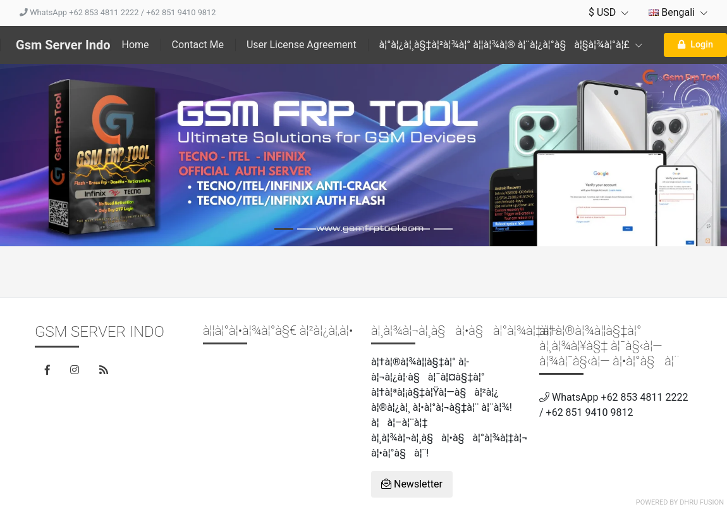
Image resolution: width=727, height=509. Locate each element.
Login (695, 44)
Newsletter (412, 484)
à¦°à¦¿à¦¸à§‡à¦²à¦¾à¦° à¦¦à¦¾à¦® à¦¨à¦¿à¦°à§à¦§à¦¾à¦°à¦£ (510, 45)
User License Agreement (302, 45)
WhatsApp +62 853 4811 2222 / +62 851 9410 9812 (118, 12)
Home (135, 45)
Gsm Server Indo (63, 45)
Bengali (678, 12)
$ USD (608, 12)
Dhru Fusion (702, 502)
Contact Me (198, 45)
